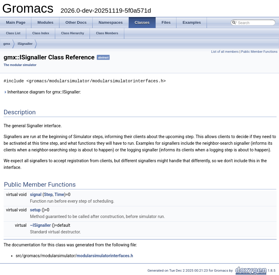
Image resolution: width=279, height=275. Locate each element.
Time (59, 194)
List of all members (225, 52)
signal (36, 194)
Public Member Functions (259, 52)
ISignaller (25, 44)
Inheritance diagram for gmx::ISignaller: (42, 91)
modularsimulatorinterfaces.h (105, 255)
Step (48, 194)
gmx (6, 44)
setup (35, 209)
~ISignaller (40, 225)
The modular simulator (20, 65)
